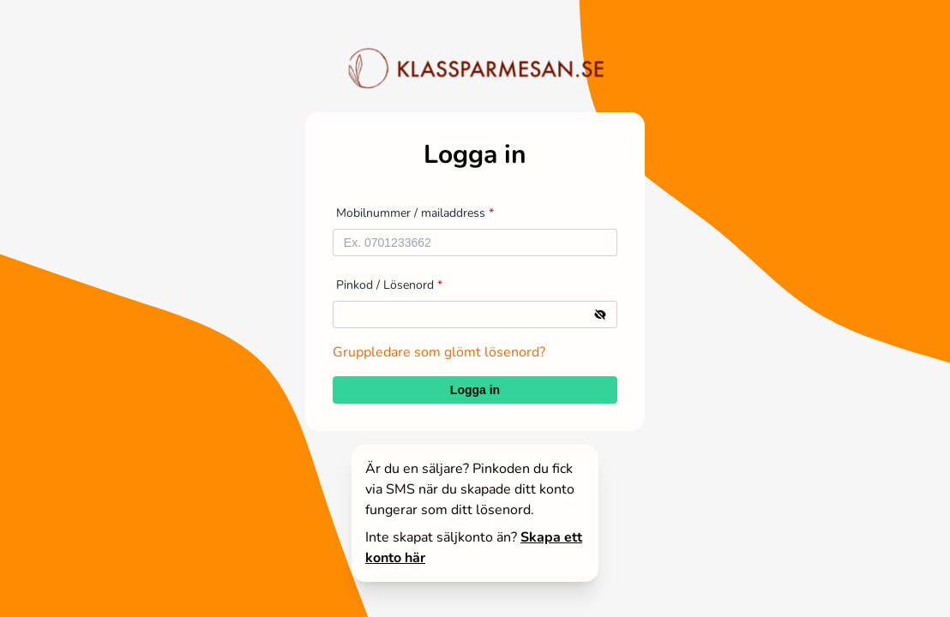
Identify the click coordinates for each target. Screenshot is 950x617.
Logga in (475, 390)
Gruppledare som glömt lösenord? (439, 352)
